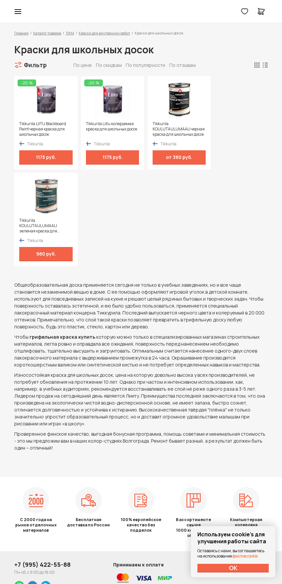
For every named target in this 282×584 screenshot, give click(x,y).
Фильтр (35, 65)
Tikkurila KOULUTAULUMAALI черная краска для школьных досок (166, 129)
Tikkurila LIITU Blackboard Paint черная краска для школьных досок (42, 129)
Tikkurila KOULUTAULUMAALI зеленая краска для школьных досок (229, 129)
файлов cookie (245, 556)
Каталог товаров (47, 32)
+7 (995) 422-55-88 (42, 491)
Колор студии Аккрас (141, 11)
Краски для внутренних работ (104, 32)
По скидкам (109, 65)
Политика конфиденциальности (237, 491)
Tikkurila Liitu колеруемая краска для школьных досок (107, 129)
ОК (233, 568)
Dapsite (158, 563)
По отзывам (182, 65)
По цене (82, 65)
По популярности (145, 65)
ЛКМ (70, 32)
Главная (21, 32)
